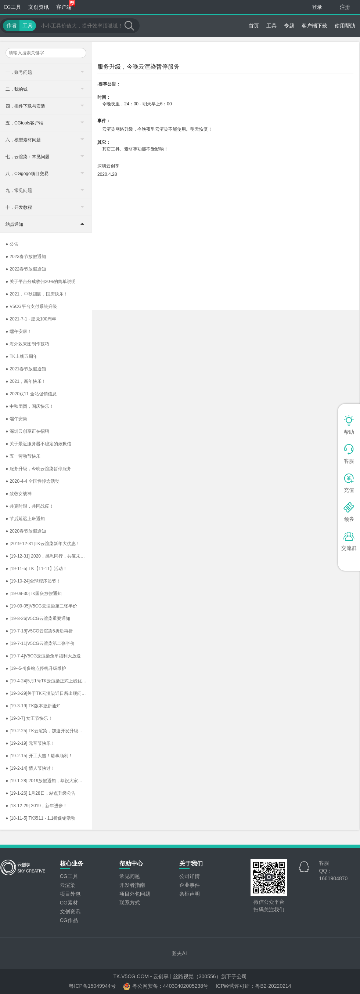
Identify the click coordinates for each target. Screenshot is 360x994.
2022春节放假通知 (26, 269)
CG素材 (69, 903)
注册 (345, 7)
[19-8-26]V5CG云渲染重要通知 (38, 618)
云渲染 (67, 885)
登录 (317, 7)
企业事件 (189, 885)
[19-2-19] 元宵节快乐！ (30, 743)
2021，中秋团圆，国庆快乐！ (37, 294)
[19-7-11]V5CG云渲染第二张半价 (40, 643)
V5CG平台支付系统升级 (31, 306)
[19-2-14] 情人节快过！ (30, 768)
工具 (271, 26)
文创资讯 (38, 7)
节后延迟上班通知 (25, 518)
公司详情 (189, 876)
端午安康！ (19, 331)
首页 (254, 26)
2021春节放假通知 (26, 368)
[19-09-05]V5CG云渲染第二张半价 (41, 606)
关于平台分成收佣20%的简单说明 (41, 281)
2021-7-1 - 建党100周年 (31, 319)
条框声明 (189, 894)
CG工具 (12, 7)
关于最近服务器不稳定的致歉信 (38, 443)
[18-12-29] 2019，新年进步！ (36, 805)
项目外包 (70, 894)
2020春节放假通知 (26, 531)
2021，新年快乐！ (26, 381)
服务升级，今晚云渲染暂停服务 (38, 468)
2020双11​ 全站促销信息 (31, 393)
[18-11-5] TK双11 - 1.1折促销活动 (40, 818)
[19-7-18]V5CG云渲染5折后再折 (39, 631)
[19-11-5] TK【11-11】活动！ (36, 568)
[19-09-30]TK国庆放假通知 (34, 593)
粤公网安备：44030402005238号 (165, 986)
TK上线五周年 (21, 356)
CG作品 (69, 920)
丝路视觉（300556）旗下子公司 (210, 976)
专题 (289, 26)
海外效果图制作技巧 (27, 344)
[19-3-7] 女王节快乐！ (29, 718)
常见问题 (129, 876)
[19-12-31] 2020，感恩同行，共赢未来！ (47, 556)
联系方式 (129, 903)
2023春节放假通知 (26, 256)
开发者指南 (132, 885)
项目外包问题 (134, 894)
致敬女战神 (19, 493)
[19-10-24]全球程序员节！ (33, 581)
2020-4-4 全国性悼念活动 (33, 481)
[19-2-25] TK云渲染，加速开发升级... (44, 730)
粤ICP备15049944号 (92, 986)
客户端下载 (314, 26)
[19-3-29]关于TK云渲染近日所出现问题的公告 (49, 693)
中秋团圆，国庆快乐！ (30, 406)
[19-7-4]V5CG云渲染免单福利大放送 (43, 656)
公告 (12, 244)
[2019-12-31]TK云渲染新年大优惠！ (43, 543)
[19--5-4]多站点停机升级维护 (36, 668)
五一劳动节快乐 (23, 456)
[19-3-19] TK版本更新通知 (33, 705)
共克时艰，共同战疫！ (30, 506)
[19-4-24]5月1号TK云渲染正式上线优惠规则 (49, 680)
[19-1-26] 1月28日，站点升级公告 (41, 793)
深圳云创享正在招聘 (27, 431)
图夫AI (179, 953)
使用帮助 (345, 26)
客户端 (65, 5)
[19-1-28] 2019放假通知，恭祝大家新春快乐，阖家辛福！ (49, 780)
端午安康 (16, 418)
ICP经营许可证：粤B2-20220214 (253, 986)
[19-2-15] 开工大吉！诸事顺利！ (39, 755)
